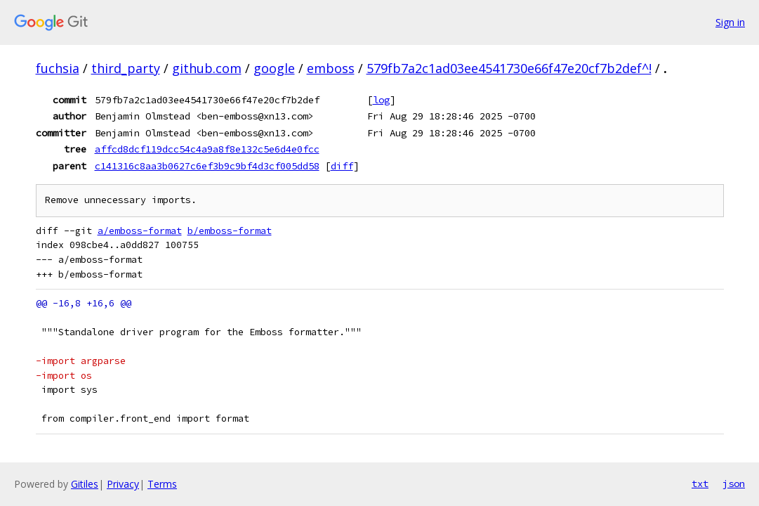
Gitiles (84, 484)
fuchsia (57, 68)
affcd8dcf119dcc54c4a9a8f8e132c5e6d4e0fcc (207, 149)
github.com (207, 68)
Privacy (123, 484)
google (274, 68)
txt (700, 483)
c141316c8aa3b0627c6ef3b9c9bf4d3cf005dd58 (207, 166)
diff (342, 166)
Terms (162, 484)
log (381, 99)
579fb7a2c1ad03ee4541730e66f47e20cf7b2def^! (509, 68)
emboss (331, 68)
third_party (125, 68)
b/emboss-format (229, 231)
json (733, 483)
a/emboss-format (140, 231)
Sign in (730, 22)
